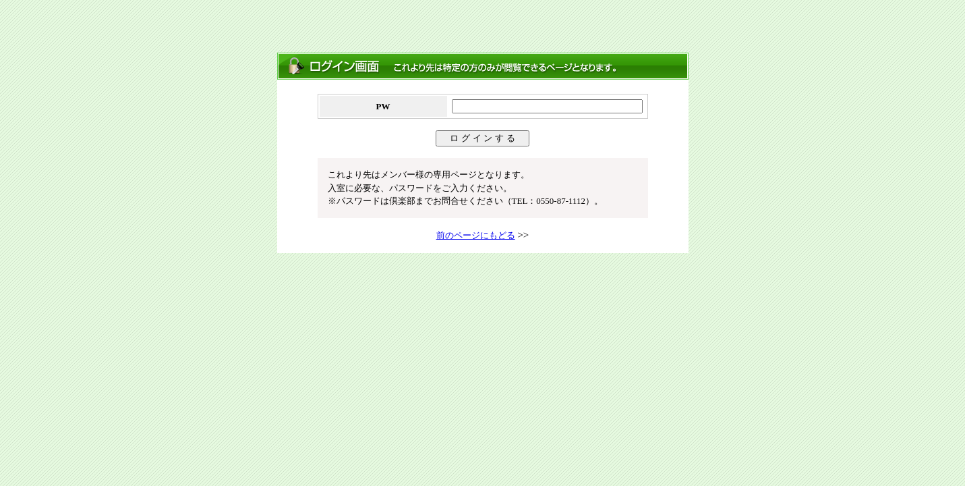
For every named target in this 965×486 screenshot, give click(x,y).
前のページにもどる (475, 235)
